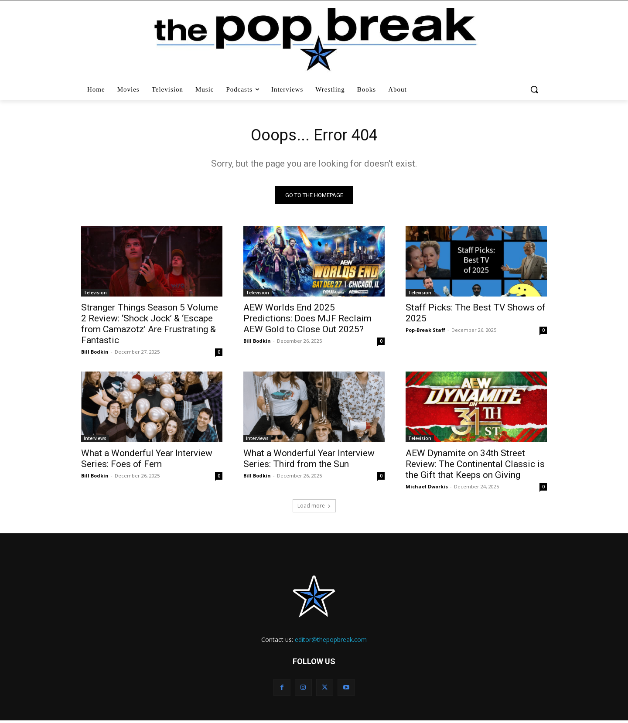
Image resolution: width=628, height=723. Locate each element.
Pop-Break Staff (425, 332)
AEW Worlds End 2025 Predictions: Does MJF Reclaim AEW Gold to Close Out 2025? (307, 320)
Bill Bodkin (95, 354)
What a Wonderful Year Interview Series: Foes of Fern (146, 460)
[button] (535, 89)
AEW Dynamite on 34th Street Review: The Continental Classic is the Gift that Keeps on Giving (475, 466)
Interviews (95, 440)
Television (95, 295)
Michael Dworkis (427, 488)
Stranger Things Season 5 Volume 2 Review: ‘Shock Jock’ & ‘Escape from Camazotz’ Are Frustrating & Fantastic (149, 326)
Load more (314, 508)
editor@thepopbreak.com (331, 642)
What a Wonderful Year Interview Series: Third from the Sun (309, 460)
